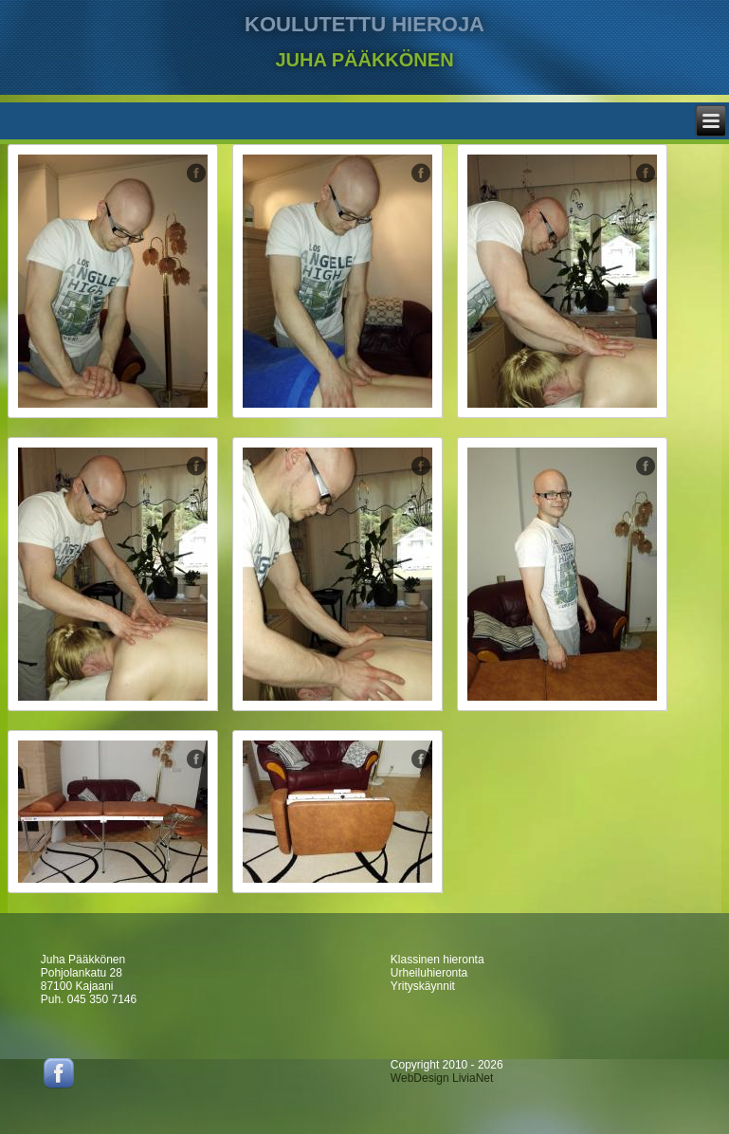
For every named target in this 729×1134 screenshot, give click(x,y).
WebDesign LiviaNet (442, 1078)
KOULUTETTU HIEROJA (364, 24)
